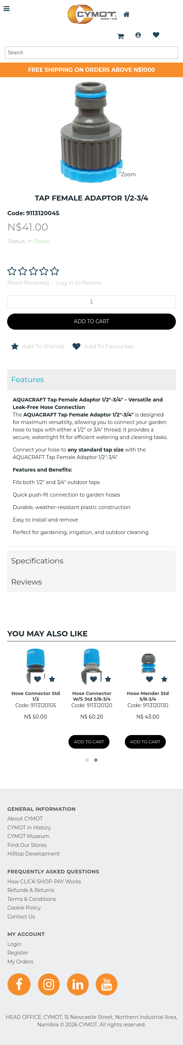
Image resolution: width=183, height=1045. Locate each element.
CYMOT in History (29, 827)
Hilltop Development (33, 854)
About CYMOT (24, 818)
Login (138, 35)
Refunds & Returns (30, 890)
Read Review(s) (28, 282)
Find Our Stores (26, 845)
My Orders (20, 961)
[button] (87, 760)
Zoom (128, 174)
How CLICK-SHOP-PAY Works (44, 881)
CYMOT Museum (28, 836)
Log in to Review (79, 282)
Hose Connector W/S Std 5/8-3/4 (91, 696)
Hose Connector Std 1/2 (35, 696)
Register (17, 953)
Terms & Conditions (31, 899)
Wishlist (156, 35)
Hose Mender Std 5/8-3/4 (148, 696)
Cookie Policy (24, 907)
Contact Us (21, 916)
